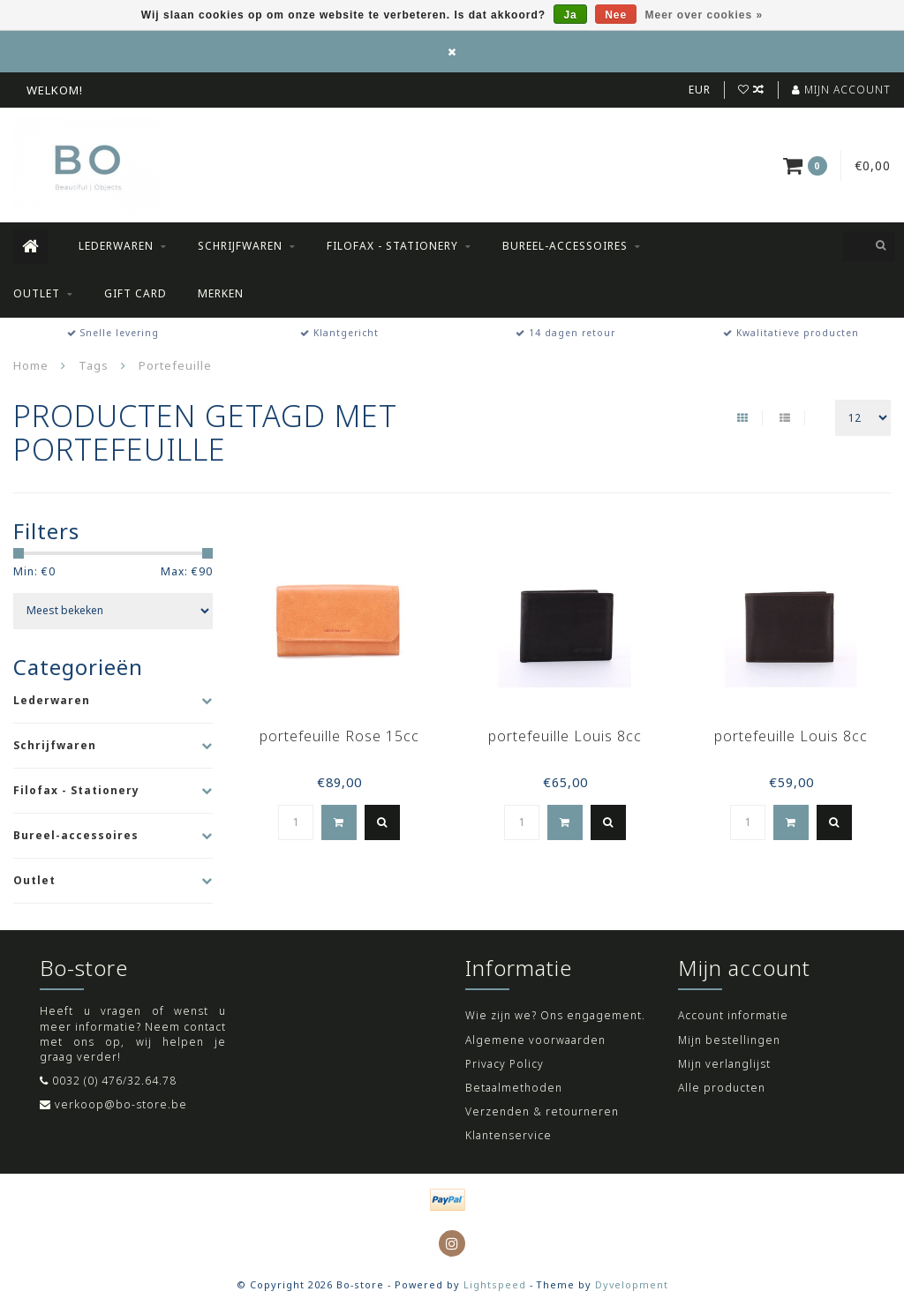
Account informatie (733, 1015)
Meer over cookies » (704, 15)
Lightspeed (494, 1284)
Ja (569, 15)
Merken (221, 293)
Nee (616, 15)
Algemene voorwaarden (535, 1039)
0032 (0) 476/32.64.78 (114, 1080)
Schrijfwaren (240, 245)
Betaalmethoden (513, 1087)
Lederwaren (116, 245)
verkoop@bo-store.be (121, 1104)
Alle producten (721, 1087)
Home (31, 365)
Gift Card (135, 293)
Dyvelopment (631, 1284)
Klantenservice (508, 1135)
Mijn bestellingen (729, 1039)
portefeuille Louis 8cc (565, 736)
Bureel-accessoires (565, 245)
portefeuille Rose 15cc (339, 736)
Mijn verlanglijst (724, 1063)
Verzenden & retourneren (542, 1111)
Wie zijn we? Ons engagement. (555, 1015)
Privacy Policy (504, 1063)
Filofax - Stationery (392, 245)
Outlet (36, 293)
